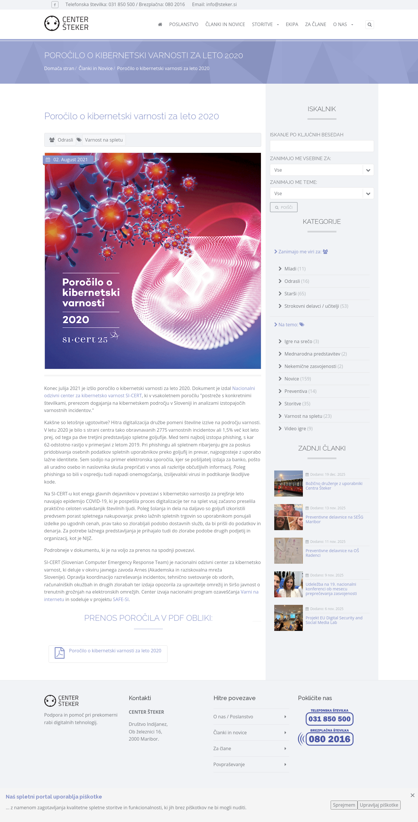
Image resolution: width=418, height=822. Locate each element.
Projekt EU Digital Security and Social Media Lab (333, 620)
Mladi (295, 269)
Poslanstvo (183, 24)
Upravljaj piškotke (379, 805)
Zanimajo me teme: (293, 182)
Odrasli (65, 140)
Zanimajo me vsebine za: (300, 158)
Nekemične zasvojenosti (314, 366)
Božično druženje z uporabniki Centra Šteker (333, 486)
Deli (56, 672)
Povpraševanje (229, 764)
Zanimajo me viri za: (301, 251)
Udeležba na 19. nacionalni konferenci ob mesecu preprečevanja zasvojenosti (331, 588)
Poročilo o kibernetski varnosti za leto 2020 (115, 650)
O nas (343, 24)
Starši (295, 293)
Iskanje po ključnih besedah (306, 135)
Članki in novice (225, 24)
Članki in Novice (96, 68)
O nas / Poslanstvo (233, 716)
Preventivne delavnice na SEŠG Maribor (334, 519)
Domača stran (59, 68)
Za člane (315, 24)
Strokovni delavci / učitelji (316, 306)
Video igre (299, 428)
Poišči (284, 207)
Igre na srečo (302, 341)
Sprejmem (344, 805)
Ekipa (292, 24)
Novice (298, 379)
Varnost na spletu (104, 140)
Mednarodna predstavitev (316, 354)
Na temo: (289, 324)
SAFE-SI (120, 599)
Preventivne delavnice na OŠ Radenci (332, 553)
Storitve (265, 24)
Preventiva (300, 391)
